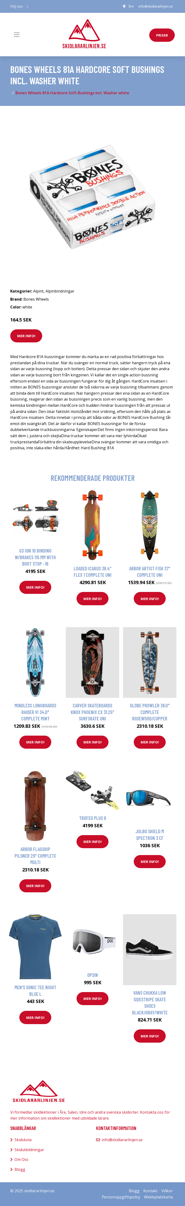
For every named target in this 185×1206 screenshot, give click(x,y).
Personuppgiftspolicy (121, 1197)
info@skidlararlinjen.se (156, 6)
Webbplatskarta (158, 1197)
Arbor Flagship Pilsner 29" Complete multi (35, 855)
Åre (131, 6)
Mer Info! (26, 335)
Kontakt (150, 1190)
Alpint (38, 291)
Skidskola (23, 1139)
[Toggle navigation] (16, 34)
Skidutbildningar (29, 1149)
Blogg (20, 1169)
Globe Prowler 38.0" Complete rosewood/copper (150, 711)
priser (162, 35)
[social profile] (27, 6)
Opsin (92, 975)
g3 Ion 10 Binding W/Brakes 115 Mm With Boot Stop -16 (35, 557)
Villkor (167, 1190)
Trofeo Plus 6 (92, 818)
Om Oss (21, 1159)
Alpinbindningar (60, 291)
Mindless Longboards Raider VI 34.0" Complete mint (35, 711)
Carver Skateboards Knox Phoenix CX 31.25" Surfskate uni (92, 711)
